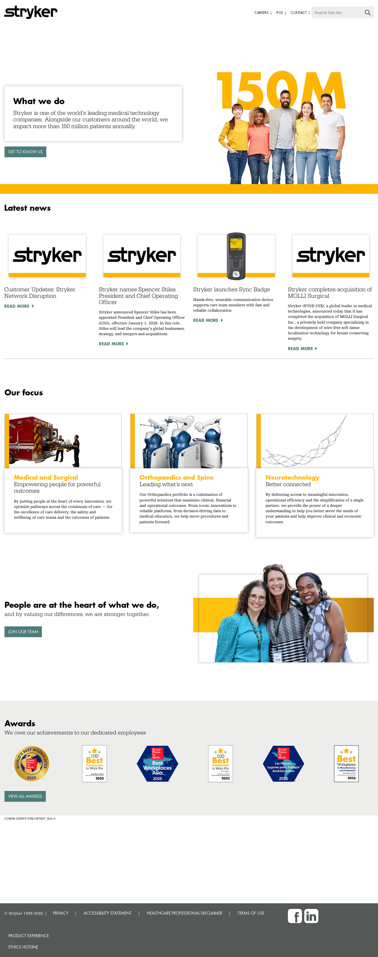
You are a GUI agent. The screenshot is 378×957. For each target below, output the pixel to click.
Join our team (23, 631)
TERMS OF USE (251, 913)
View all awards (25, 796)
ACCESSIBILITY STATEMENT (108, 913)
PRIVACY (60, 913)
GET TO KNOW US (25, 151)
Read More (16, 306)
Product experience (28, 935)
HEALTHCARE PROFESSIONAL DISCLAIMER (184, 913)
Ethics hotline (23, 947)
